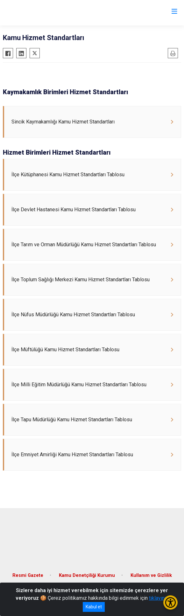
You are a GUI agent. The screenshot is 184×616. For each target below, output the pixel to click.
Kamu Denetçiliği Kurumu (87, 575)
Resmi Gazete (27, 575)
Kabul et (94, 606)
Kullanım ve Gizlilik (151, 575)
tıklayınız (159, 598)
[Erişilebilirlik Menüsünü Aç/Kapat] (170, 602)
